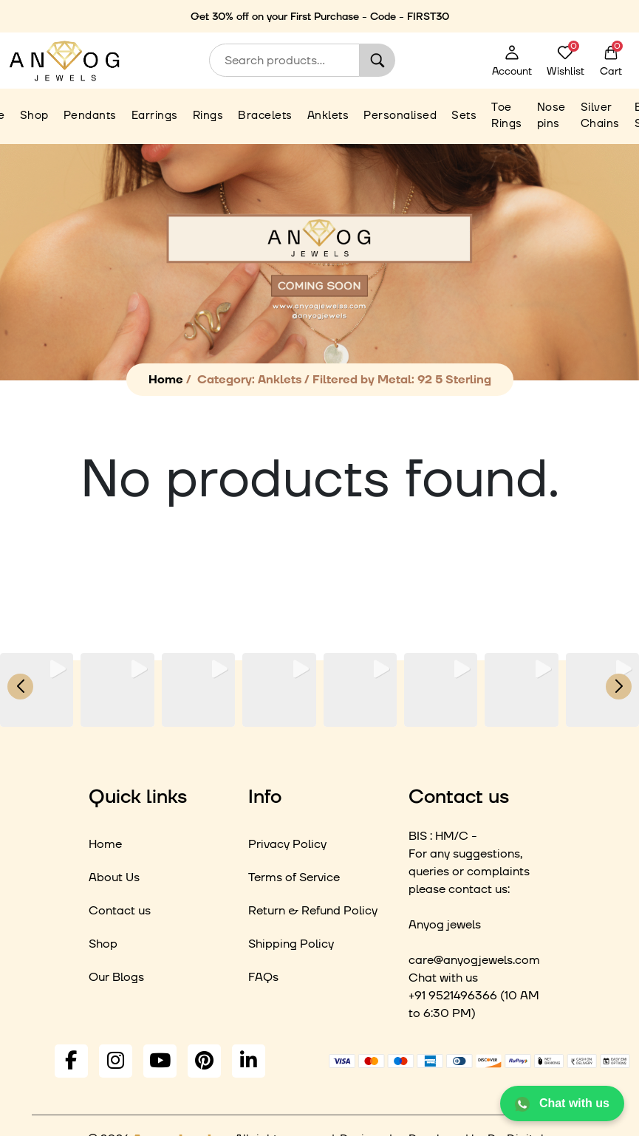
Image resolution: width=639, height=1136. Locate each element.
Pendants (90, 116)
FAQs (263, 977)
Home (165, 379)
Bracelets (265, 116)
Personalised (400, 116)
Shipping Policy (291, 944)
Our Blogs (116, 977)
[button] (320, 716)
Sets (463, 116)
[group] (36, 689)
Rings (208, 116)
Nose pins (551, 115)
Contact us (120, 910)
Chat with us (562, 1104)
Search (377, 60)
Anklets (328, 116)
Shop (34, 116)
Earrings (154, 116)
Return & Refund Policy (312, 910)
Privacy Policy (287, 844)
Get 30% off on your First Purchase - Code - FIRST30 (320, 17)
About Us (114, 877)
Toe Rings (506, 115)
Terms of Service (294, 877)
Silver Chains (600, 115)
